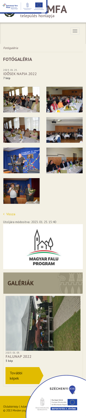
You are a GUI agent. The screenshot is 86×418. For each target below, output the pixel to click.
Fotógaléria (10, 48)
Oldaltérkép (10, 406)
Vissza (9, 214)
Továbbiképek (16, 375)
